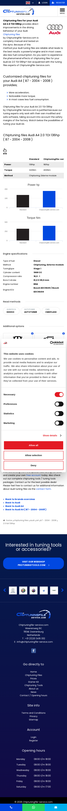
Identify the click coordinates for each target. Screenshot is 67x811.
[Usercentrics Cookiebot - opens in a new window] (49, 343)
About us (33, 688)
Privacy (33, 716)
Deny (33, 465)
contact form (43, 488)
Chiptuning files (11, 34)
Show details (50, 435)
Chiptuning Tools (33, 685)
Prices (33, 678)
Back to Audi (12, 502)
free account (33, 475)
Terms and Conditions (33, 712)
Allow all (33, 445)
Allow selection (33, 455)
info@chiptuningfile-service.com (35, 641)
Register (33, 740)
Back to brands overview (20, 499)
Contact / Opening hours (33, 695)
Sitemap (33, 719)
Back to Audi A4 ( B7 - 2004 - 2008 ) (25, 509)
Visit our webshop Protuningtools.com (31, 563)
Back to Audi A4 (14, 506)
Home (33, 671)
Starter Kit (33, 681)
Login (33, 737)
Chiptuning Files (33, 675)
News (33, 692)
